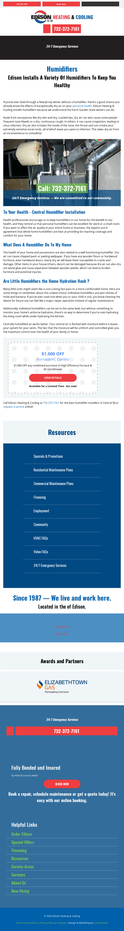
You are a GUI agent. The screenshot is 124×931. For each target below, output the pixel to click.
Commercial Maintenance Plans (48, 483)
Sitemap (61, 922)
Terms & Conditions (26, 922)
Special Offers (22, 842)
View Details (53, 378)
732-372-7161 (66, 28)
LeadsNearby (101, 922)
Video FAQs (35, 551)
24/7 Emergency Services (44, 565)
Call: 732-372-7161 (62, 188)
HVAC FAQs (35, 538)
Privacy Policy (47, 922)
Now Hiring (20, 891)
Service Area (62, 627)
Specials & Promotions (43, 456)
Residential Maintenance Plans (48, 469)
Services (18, 874)
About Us (18, 883)
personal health (82, 106)
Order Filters (21, 834)
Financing (34, 497)
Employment (36, 510)
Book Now (62, 634)
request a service (13, 406)
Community (35, 524)
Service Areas (22, 866)
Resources (19, 858)
